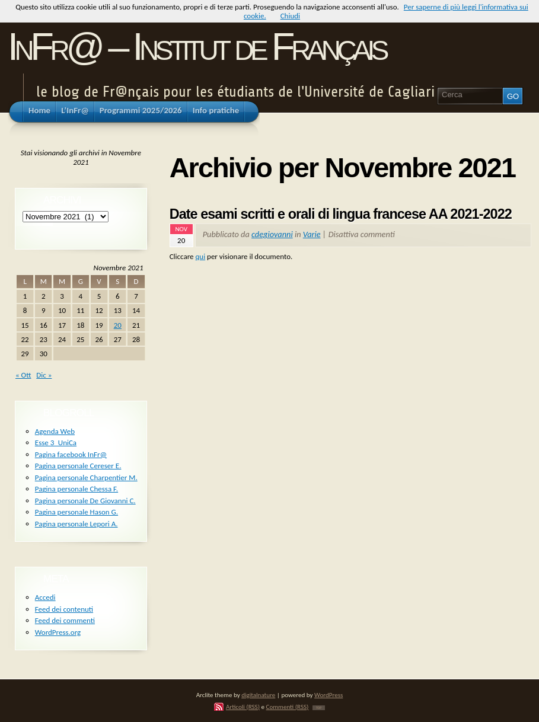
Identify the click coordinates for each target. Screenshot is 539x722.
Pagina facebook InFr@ (71, 454)
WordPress (328, 695)
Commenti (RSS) (287, 706)
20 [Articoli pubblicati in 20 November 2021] (118, 325)
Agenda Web (55, 431)
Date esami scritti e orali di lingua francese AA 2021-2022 (341, 214)
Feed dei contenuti (64, 609)
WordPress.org (58, 632)
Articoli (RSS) (243, 706)
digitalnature (258, 695)
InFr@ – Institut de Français (196, 46)
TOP (318, 708)
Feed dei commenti (65, 620)
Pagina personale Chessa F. (76, 488)
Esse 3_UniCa (55, 442)
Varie (312, 234)
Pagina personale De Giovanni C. (85, 500)
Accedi (45, 597)
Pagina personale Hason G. (76, 511)
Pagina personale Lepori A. (76, 523)
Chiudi (290, 15)
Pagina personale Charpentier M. (86, 477)
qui (200, 256)
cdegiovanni (272, 234)
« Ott (23, 374)
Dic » (44, 374)
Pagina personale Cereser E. (78, 465)
